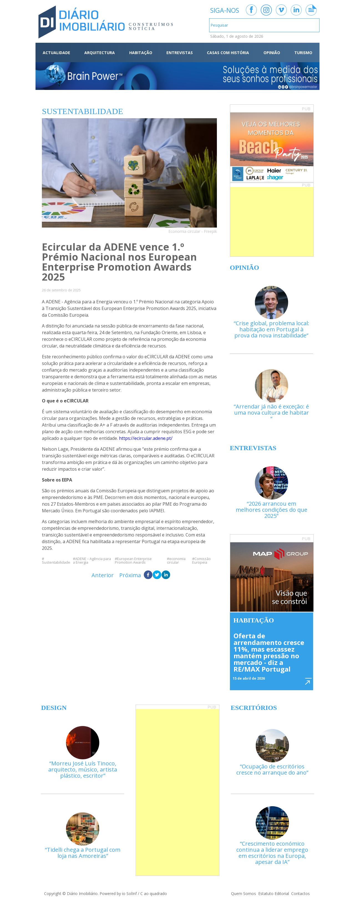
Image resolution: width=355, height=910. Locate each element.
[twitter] (157, 575)
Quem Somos (243, 893)
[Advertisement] (271, 221)
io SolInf (129, 893)
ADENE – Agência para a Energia (92, 560)
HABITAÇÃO (140, 52)
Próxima (130, 575)
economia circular (176, 560)
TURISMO (303, 52)
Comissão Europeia (201, 560)
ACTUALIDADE (56, 52)
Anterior (103, 575)
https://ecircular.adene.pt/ (146, 438)
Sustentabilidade (56, 562)
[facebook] (148, 575)
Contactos (300, 893)
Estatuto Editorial (273, 893)
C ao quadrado (153, 893)
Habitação (254, 620)
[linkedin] (165, 575)
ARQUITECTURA (99, 52)
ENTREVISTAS (179, 52)
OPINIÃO (271, 52)
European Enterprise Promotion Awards (133, 560)
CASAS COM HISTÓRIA (228, 52)
